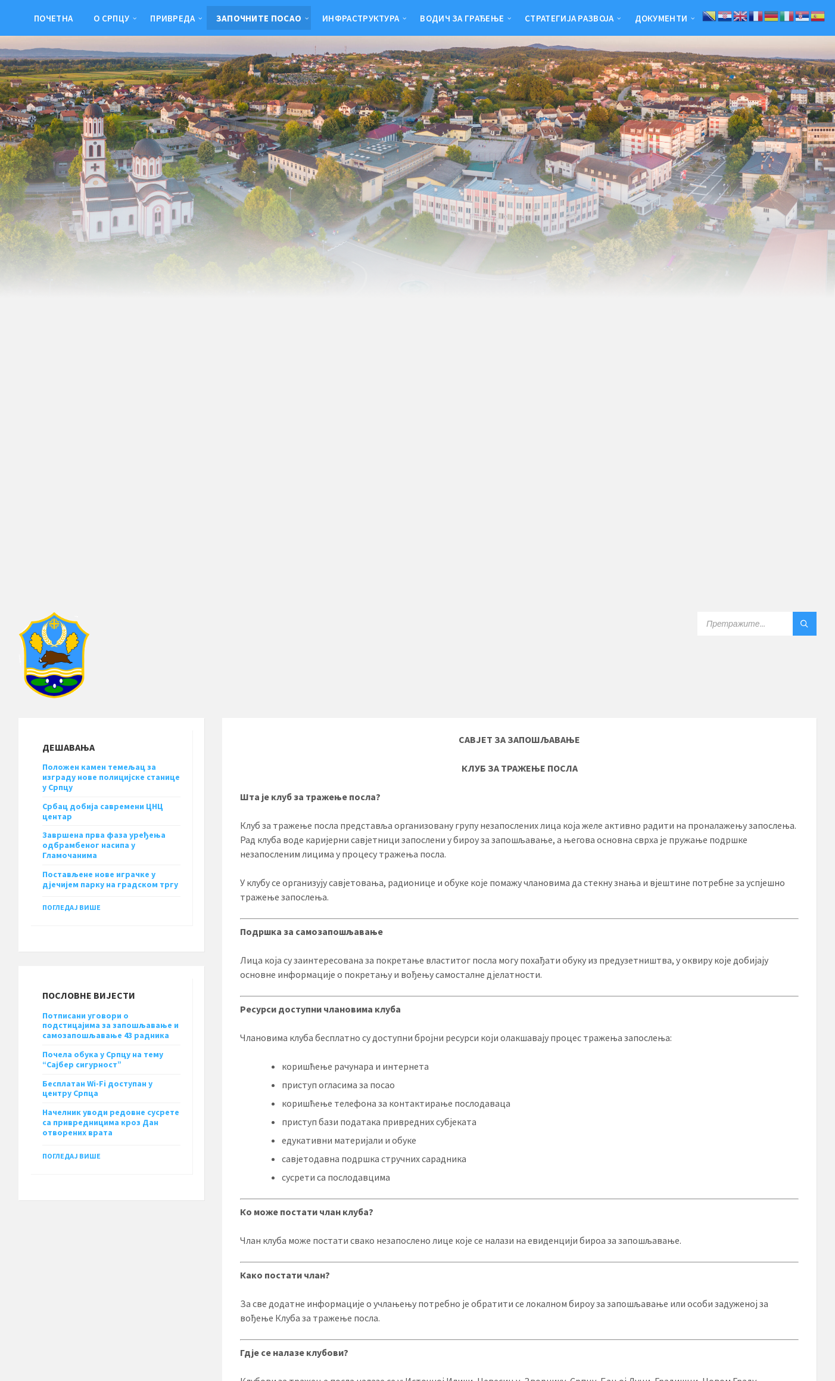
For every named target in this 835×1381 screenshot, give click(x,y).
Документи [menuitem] (661, 18)
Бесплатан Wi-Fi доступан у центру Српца (97, 1088)
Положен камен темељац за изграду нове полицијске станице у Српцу (111, 776)
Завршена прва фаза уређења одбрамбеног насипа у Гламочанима (104, 844)
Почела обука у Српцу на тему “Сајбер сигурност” (102, 1059)
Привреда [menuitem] (172, 18)
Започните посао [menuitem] (259, 18)
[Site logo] (54, 695)
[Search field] (757, 624)
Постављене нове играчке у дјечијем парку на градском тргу (110, 879)
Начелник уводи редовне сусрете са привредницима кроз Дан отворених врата (110, 1122)
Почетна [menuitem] (53, 18)
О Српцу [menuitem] (111, 18)
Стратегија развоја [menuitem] (569, 18)
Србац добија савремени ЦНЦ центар (102, 811)
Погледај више (71, 907)
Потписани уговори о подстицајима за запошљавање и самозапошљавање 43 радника (110, 1025)
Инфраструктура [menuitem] (360, 18)
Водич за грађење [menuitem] (462, 18)
